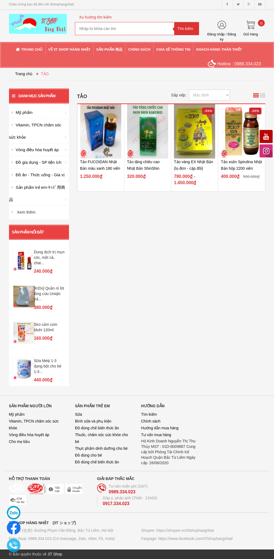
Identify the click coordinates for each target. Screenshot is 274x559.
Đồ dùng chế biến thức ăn (97, 428)
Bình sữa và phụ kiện (93, 421)
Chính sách (151, 421)
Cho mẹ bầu (19, 441)
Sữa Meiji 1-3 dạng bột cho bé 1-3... (47, 366)
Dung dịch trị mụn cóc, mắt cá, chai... (49, 257)
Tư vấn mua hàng (156, 435)
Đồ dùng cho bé (88, 455)
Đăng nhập (215, 34)
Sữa (78, 414)
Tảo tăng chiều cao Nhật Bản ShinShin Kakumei (143, 168)
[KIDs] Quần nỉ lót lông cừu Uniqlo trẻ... (49, 293)
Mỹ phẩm (17, 414)
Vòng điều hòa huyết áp (29, 435)
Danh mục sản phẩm (33, 96)
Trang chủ (24, 74)
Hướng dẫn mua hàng (160, 428)
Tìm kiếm (149, 414)
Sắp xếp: (178, 95)
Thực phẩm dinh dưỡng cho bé (101, 448)
